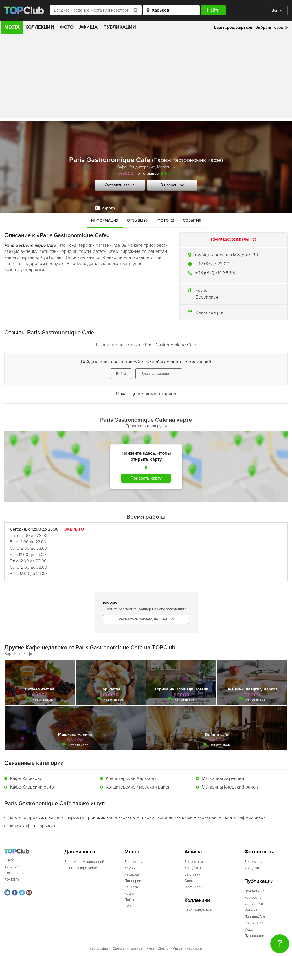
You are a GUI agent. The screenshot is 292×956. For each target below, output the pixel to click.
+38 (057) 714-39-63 (215, 273)
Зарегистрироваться (159, 373)
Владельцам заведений (84, 861)
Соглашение (14, 873)
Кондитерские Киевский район (138, 787)
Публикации (119, 27)
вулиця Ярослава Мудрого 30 (226, 255)
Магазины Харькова (223, 778)
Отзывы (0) (138, 220)
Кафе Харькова (26, 778)
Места (12, 27)
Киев (150, 948)
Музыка (251, 910)
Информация (104, 220)
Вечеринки (193, 861)
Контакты (12, 879)
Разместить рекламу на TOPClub (146, 619)
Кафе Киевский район (33, 787)
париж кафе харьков (245, 817)
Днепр (163, 948)
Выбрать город (269, 27)
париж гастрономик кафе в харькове (179, 817)
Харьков (135, 948)
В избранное (172, 185)
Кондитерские (141, 167)
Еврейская (207, 297)
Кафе (121, 167)
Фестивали (193, 887)
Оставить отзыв (120, 185)
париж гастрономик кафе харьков (101, 817)
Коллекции (39, 27)
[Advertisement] (146, 77)
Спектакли (193, 880)
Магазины (166, 167)
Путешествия (255, 935)
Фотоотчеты (259, 852)
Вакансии (12, 866)
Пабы (129, 900)
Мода (248, 929)
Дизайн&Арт (254, 916)
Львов (177, 948)
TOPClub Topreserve (80, 868)
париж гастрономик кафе (34, 817)
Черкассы (194, 948)
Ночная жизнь (256, 891)
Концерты (192, 868)
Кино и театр (254, 904)
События (192, 220)
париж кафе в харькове (33, 825)
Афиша (88, 27)
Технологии (253, 923)
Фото (67, 27)
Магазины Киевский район (230, 787)
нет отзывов (147, 173)
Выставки (192, 874)
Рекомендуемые (198, 910)
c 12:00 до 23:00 (212, 264)
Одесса (118, 948)
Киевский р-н (210, 312)
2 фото (108, 208)
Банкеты (131, 887)
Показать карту (146, 478)
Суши (129, 906)
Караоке (131, 874)
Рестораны (133, 861)
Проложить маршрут (146, 425)
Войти (277, 10)
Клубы (129, 868)
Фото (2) (165, 220)
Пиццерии (132, 880)
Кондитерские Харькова (131, 778)
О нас (9, 860)
